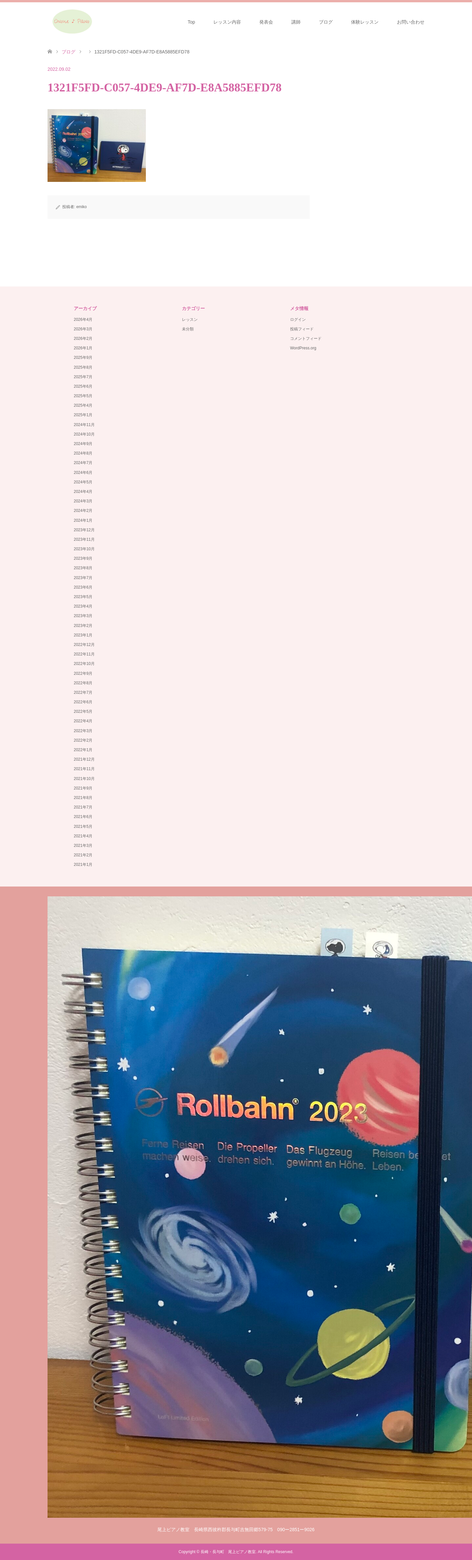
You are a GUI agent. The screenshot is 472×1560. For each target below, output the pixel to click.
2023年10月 (84, 549)
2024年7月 (83, 462)
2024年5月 (83, 482)
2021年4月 (83, 836)
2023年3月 (83, 616)
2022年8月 (83, 683)
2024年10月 (84, 434)
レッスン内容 (227, 22)
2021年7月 (83, 807)
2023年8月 (83, 568)
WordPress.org (303, 348)
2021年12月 (84, 759)
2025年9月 (83, 357)
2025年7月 (83, 377)
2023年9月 (83, 558)
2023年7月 (83, 577)
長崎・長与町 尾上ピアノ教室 (228, 1552)
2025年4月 (83, 405)
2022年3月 (83, 731)
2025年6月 (83, 386)
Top (191, 22)
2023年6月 (83, 587)
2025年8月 (83, 367)
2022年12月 (84, 644)
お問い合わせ (410, 22)
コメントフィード (306, 338)
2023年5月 (83, 597)
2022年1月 (83, 750)
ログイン (298, 319)
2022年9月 (83, 673)
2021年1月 (83, 864)
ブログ (326, 22)
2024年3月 (83, 501)
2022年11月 (84, 654)
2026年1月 (83, 348)
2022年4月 (83, 721)
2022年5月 (83, 711)
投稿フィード (302, 329)
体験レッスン (365, 22)
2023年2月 (83, 625)
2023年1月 (83, 635)
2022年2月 (83, 740)
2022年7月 (83, 692)
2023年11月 (84, 539)
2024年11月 (84, 424)
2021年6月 (83, 816)
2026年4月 (83, 319)
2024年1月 (83, 520)
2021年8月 (83, 797)
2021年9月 (83, 788)
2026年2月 (83, 338)
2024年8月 (83, 453)
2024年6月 (83, 472)
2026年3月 (83, 329)
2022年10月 (84, 663)
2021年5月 (83, 826)
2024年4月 (83, 491)
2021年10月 (84, 778)
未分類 (188, 329)
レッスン (190, 319)
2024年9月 (83, 443)
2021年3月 (83, 845)
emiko (81, 207)
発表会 (266, 22)
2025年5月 (83, 396)
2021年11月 (84, 769)
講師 (296, 22)
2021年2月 (83, 855)
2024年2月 (83, 510)
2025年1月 (83, 415)
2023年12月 (84, 530)
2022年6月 (83, 702)
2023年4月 (83, 606)
